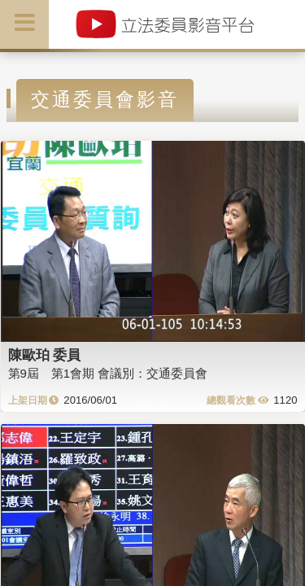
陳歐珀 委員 (44, 355)
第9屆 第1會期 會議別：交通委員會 (108, 373)
